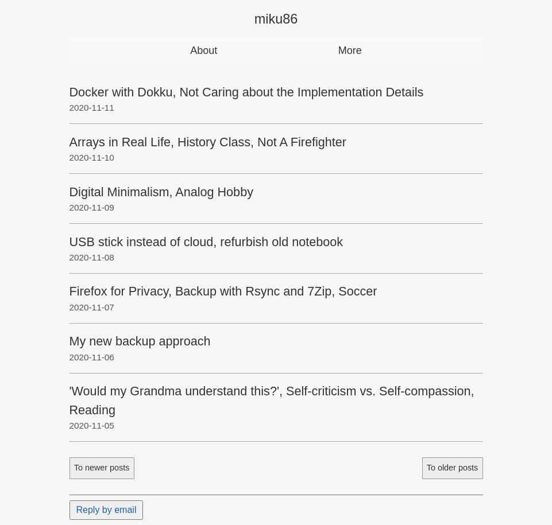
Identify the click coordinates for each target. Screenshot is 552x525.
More (350, 50)
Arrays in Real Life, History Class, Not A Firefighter (208, 142)
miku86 (276, 18)
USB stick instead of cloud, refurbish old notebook (206, 242)
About (203, 50)
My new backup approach (140, 341)
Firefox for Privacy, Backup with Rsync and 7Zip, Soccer (223, 291)
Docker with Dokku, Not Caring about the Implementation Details (247, 92)
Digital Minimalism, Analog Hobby (161, 192)
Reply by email (106, 510)
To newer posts (102, 467)
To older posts (452, 467)
